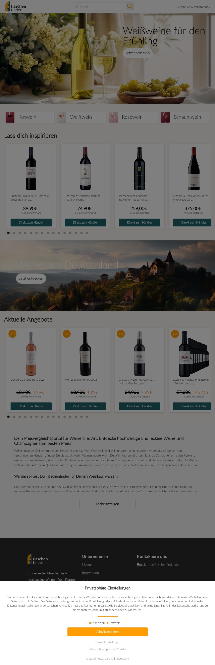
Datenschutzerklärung (99, 658)
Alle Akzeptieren (107, 631)
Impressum (122, 658)
